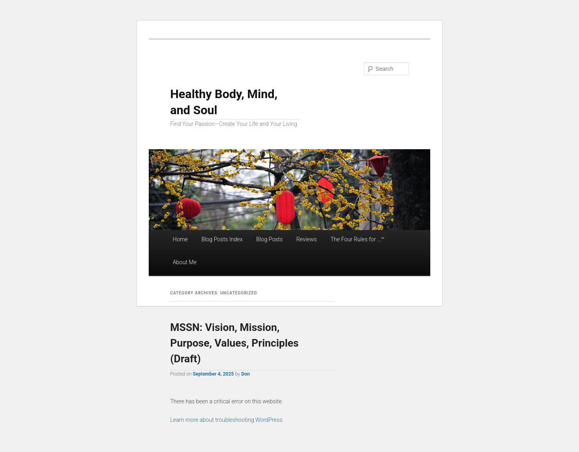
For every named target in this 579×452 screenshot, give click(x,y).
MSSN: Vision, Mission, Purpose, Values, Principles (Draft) (234, 343)
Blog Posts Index (221, 239)
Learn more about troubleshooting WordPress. (226, 420)
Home (180, 239)
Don (245, 374)
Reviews (306, 239)
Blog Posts (269, 239)
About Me (185, 262)
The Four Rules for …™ (357, 239)
